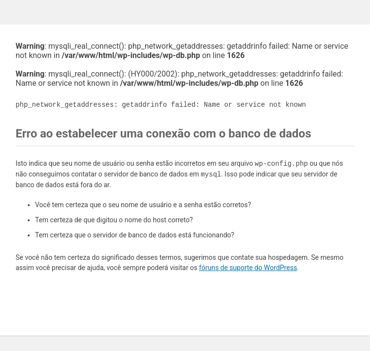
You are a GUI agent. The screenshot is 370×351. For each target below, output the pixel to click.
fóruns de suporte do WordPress (248, 268)
